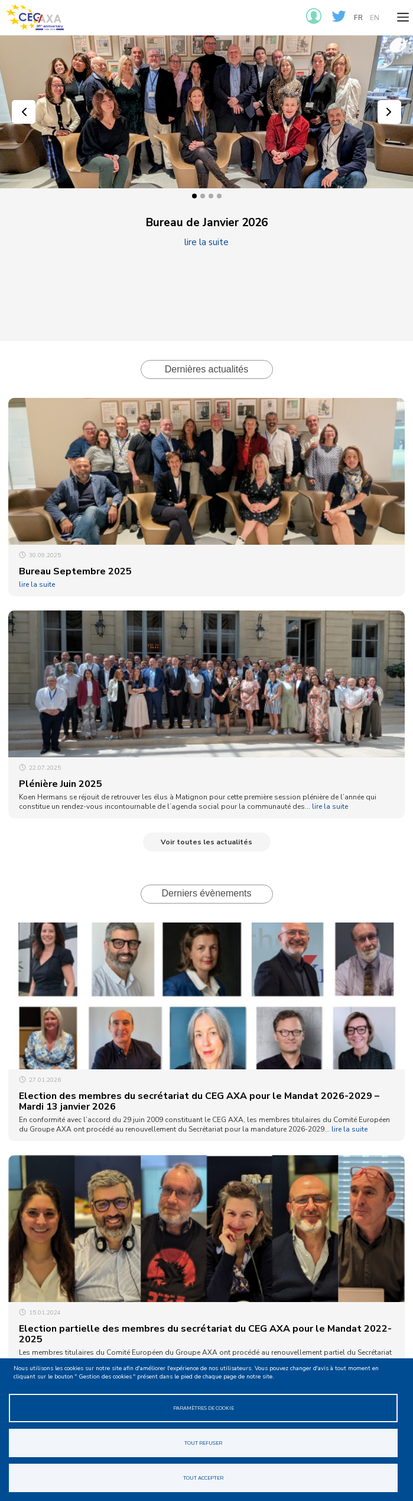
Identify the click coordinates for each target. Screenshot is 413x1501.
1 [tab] (194, 196)
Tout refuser (203, 1443)
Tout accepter (203, 1477)
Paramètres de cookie (203, 1408)
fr (358, 18)
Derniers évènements (206, 893)
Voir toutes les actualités (206, 842)
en (374, 18)
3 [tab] (211, 196)
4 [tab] (219, 196)
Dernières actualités (206, 369)
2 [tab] (202, 196)
